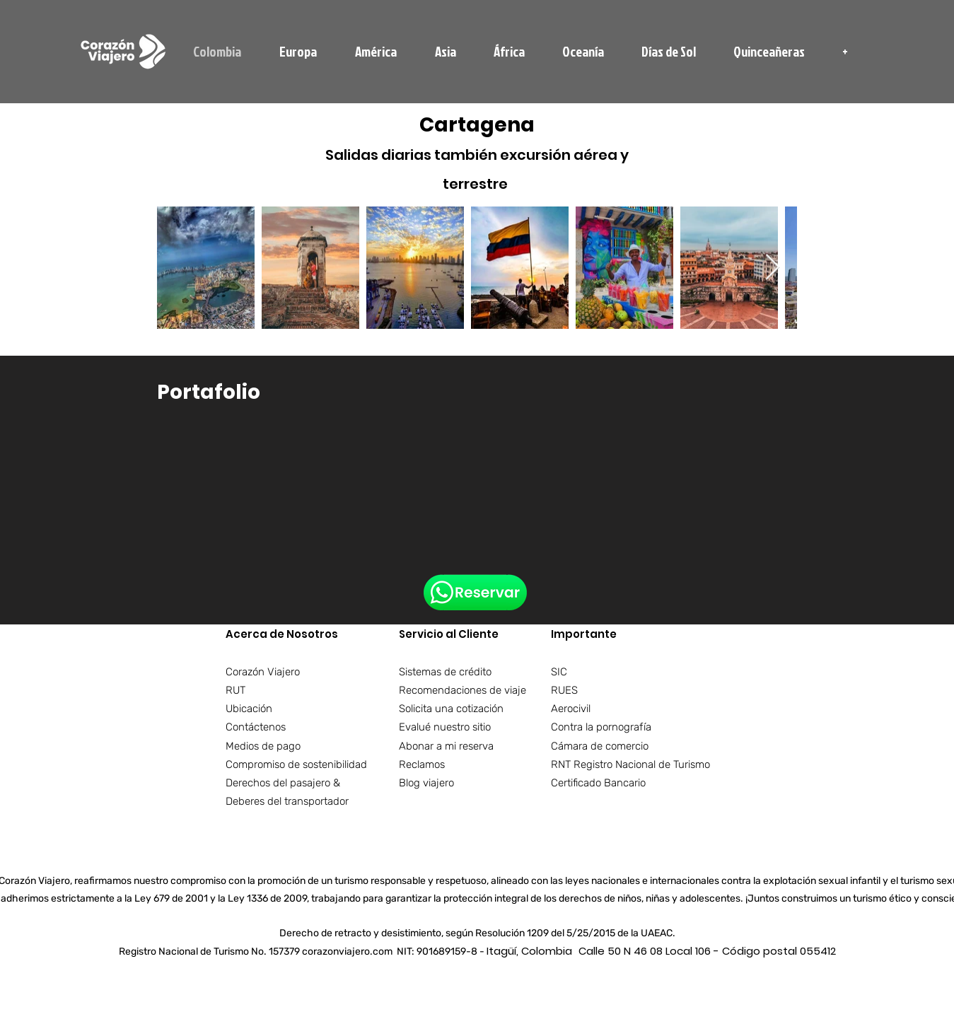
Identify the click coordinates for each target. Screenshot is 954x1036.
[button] (845, 51)
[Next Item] (772, 267)
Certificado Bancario (598, 782)
